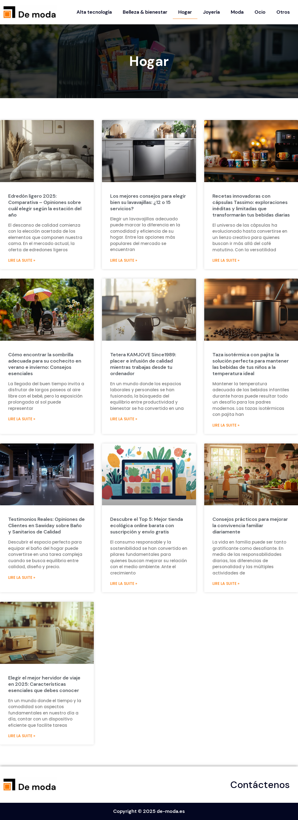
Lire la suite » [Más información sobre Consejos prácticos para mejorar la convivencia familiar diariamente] (225, 583)
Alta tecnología (94, 12)
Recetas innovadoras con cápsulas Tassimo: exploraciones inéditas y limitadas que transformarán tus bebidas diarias (251, 205)
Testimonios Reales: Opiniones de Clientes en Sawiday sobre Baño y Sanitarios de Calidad (46, 525)
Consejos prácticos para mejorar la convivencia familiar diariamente (250, 525)
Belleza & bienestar (145, 12)
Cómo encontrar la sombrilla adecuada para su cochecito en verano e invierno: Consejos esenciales (44, 364)
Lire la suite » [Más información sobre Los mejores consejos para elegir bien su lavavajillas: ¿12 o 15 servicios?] (123, 260)
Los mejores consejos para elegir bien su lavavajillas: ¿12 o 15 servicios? (148, 202)
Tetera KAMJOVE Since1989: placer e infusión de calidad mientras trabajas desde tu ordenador (143, 364)
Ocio (260, 12)
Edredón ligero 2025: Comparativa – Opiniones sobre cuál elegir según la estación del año (44, 205)
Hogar (185, 12)
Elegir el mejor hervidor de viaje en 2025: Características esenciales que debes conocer (44, 684)
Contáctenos (260, 784)
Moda (237, 12)
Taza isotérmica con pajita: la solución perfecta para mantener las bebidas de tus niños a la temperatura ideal (250, 364)
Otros (283, 12)
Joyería (211, 12)
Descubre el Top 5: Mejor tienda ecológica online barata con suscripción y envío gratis (146, 525)
